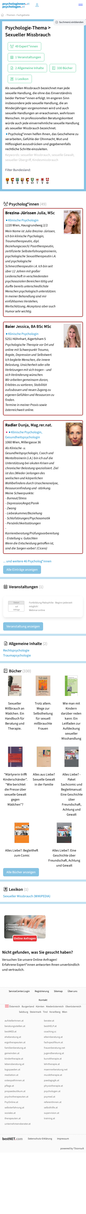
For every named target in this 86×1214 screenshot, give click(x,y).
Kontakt (43, 1000)
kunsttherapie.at (53, 1059)
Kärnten (40, 1006)
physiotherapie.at (53, 1086)
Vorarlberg (54, 1012)
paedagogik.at (51, 1080)
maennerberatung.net (55, 1069)
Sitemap (58, 991)
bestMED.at (10, 1031)
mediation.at (11, 1075)
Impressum (63, 1139)
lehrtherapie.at (52, 1064)
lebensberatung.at (14, 1064)
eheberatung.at (13, 1037)
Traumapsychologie (17, 655)
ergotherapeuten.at (15, 1042)
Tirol (45, 1012)
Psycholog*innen (24, 204)
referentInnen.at (52, 1102)
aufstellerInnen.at (14, 1021)
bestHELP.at (50, 1026)
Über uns (72, 991)
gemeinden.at (12, 1053)
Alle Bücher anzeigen (21, 872)
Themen (10, 15)
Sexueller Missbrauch (27, 34)
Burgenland (28, 1006)
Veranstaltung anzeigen (23, 626)
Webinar (33, 610)
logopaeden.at (12, 1069)
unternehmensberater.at (18, 1124)
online (41, 610)
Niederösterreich (55, 1006)
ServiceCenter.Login (19, 991)
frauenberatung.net (54, 1048)
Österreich (12, 1006)
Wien (64, 1012)
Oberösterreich (73, 1006)
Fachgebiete (23, 15)
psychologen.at (52, 1091)
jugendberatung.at (54, 1053)
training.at (49, 1118)
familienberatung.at (15, 1048)
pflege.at (9, 1086)
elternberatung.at (53, 1037)
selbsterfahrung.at (14, 1107)
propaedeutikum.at (15, 1091)
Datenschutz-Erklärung (40, 1139)
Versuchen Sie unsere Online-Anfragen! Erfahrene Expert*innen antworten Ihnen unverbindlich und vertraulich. (43, 961)
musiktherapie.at (53, 1075)
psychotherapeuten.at (16, 1097)
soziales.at (10, 1113)
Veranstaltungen (23, 587)
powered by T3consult (72, 1148)
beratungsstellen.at (15, 1026)
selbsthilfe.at (51, 1107)
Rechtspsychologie (16, 650)
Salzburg (23, 1012)
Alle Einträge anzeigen (22, 569)
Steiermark (35, 1012)
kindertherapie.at (14, 1059)
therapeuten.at (13, 1118)
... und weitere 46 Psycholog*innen (27, 561)
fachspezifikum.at (53, 1042)
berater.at (49, 1021)
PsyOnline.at (11, 1102)
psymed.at (49, 1097)
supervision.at (51, 1113)
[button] (80, 5)
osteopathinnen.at (15, 1080)
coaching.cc (50, 1031)
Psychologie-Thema (26, 28)
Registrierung (42, 991)
